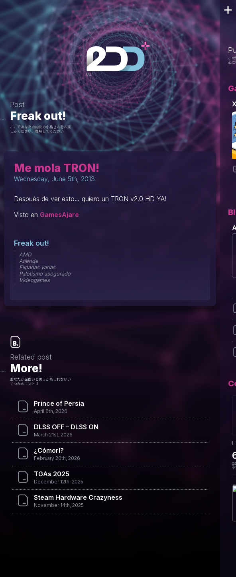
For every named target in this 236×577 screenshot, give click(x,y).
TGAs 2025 (51, 473)
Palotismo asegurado (45, 273)
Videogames (34, 280)
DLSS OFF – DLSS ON (66, 426)
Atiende (28, 261)
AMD (25, 254)
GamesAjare (59, 215)
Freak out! (38, 116)
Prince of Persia (59, 403)
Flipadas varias (37, 267)
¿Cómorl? (49, 450)
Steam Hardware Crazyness (78, 497)
